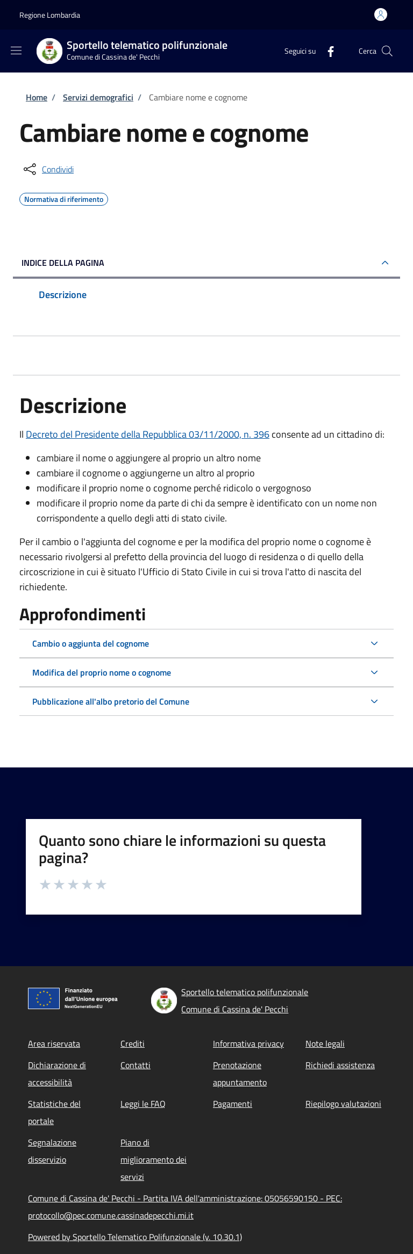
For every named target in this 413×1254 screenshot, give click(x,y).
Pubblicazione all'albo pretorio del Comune (110, 701)
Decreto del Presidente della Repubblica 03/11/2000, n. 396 (147, 434)
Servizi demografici (98, 97)
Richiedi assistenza (340, 1065)
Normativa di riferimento (63, 197)
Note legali (325, 1043)
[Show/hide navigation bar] (16, 50)
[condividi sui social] (47, 169)
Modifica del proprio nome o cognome (101, 672)
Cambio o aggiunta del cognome (90, 643)
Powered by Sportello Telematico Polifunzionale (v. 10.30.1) (135, 1236)
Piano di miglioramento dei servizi (153, 1159)
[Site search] (387, 51)
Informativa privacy (248, 1043)
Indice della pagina (63, 262)
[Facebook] (326, 51)
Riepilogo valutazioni (343, 1103)
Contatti (135, 1065)
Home (36, 97)
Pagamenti (232, 1103)
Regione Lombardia (49, 14)
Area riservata (54, 1043)
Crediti (132, 1043)
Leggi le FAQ (143, 1103)
